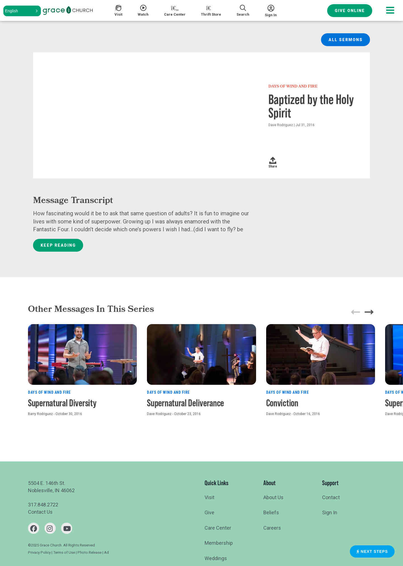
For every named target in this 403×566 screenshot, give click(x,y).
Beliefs (271, 512)
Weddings (216, 558)
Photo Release (90, 552)
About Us (273, 497)
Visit (209, 497)
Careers (272, 528)
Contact (331, 497)
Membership (219, 543)
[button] (22, 11)
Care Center (218, 528)
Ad (106, 552)
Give (209, 512)
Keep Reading (58, 245)
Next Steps (372, 551)
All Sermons (346, 39)
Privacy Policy (39, 552)
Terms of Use (64, 552)
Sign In (329, 512)
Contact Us (40, 512)
